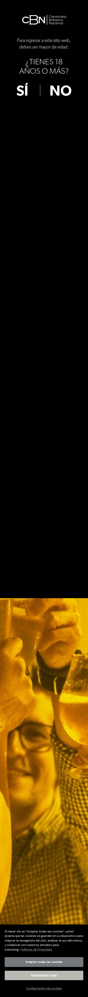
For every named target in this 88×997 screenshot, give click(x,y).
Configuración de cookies (44, 988)
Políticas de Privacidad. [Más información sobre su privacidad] (36, 950)
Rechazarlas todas (44, 975)
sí (22, 91)
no (60, 91)
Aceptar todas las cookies (44, 962)
